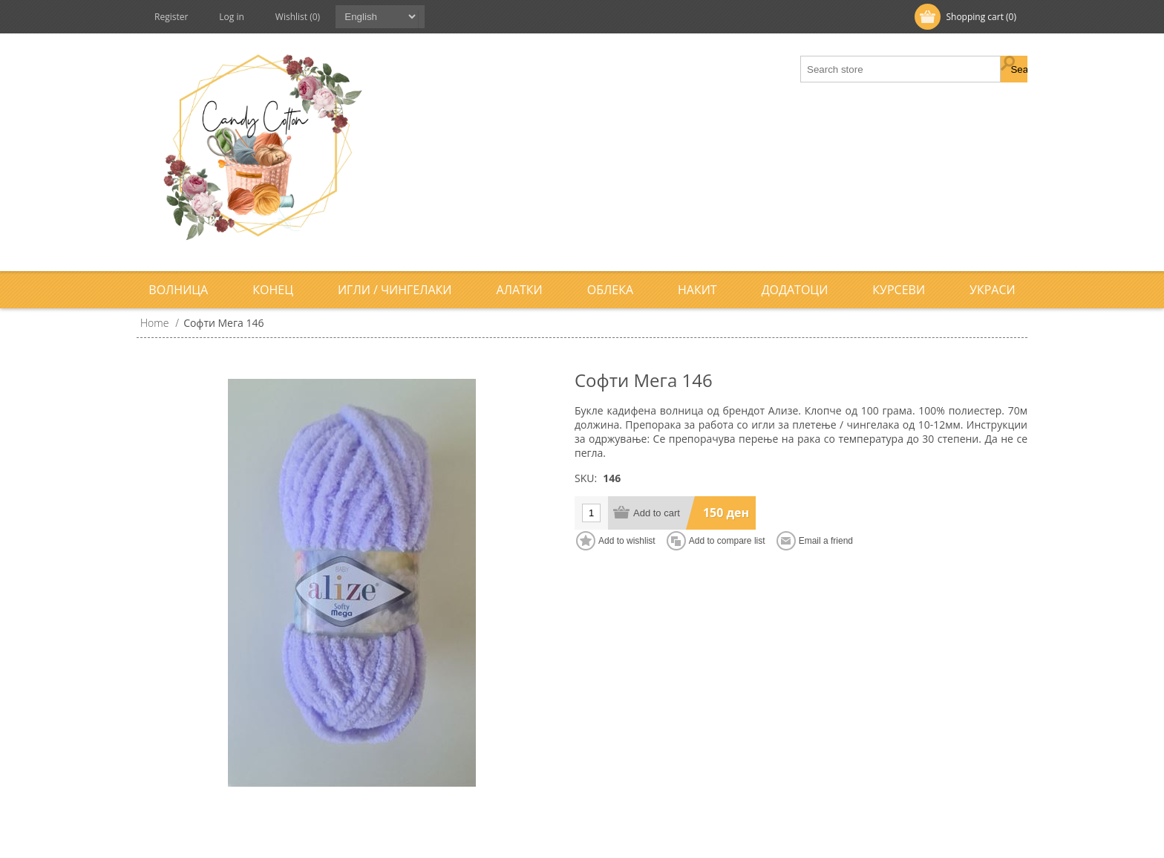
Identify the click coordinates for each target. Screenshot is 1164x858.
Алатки (520, 290)
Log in (231, 16)
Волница (178, 290)
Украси (993, 290)
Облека (610, 290)
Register (171, 16)
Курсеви (898, 290)
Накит (697, 290)
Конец (272, 290)
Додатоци (795, 290)
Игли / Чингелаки (395, 290)
